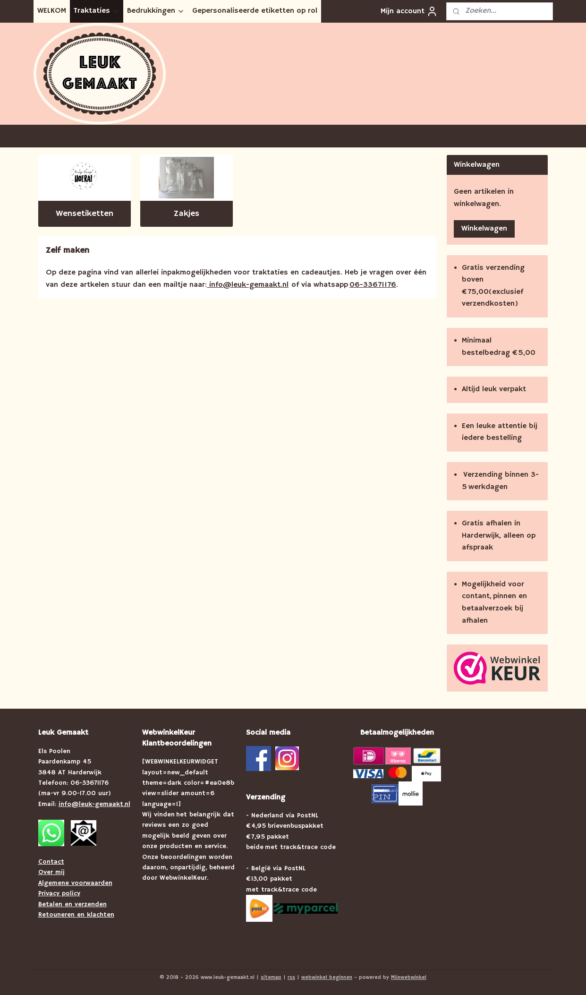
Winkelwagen (484, 228)
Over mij (51, 872)
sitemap (271, 977)
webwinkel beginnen (326, 977)
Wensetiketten (84, 213)
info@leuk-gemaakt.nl (248, 285)
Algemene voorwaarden (75, 883)
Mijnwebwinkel (408, 977)
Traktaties (96, 11)
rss (291, 977)
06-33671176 (372, 285)
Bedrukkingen (156, 11)
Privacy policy (59, 893)
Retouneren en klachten (76, 914)
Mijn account (409, 11)
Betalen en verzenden (72, 904)
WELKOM (51, 11)
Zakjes (186, 213)
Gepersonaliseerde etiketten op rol (254, 11)
